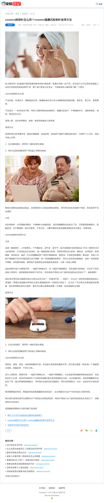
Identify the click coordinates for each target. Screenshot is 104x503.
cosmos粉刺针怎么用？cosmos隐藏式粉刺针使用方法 (30, 420)
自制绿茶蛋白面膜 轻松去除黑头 (21, 471)
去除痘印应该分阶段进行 (18, 425)
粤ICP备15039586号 (52, 495)
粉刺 (8, 431)
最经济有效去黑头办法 (16, 452)
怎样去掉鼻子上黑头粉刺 (17, 467)
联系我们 (52, 488)
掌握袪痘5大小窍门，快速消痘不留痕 (23, 460)
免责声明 (62, 488)
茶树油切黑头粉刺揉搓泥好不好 (20, 464)
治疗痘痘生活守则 (14, 445)
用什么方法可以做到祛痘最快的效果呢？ (25, 415)
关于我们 (42, 488)
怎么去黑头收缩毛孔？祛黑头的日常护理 (24, 449)
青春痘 (25, 14)
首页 (17, 14)
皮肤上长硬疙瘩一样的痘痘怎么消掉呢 (23, 456)
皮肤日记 (55, 492)
